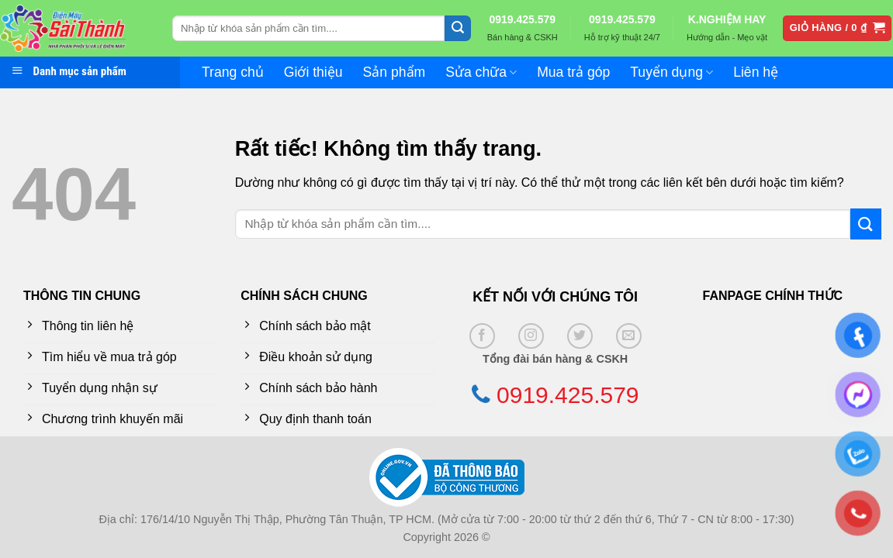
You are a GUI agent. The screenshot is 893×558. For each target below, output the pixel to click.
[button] (837, 28)
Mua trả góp (573, 72)
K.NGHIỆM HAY (727, 19)
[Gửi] (458, 29)
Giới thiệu (313, 72)
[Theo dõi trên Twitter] (580, 336)
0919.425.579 (522, 19)
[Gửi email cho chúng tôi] (629, 336)
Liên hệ (755, 72)
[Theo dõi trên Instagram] (531, 336)
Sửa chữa (481, 72)
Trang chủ (233, 72)
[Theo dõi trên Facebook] (482, 336)
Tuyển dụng (671, 72)
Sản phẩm (394, 72)
